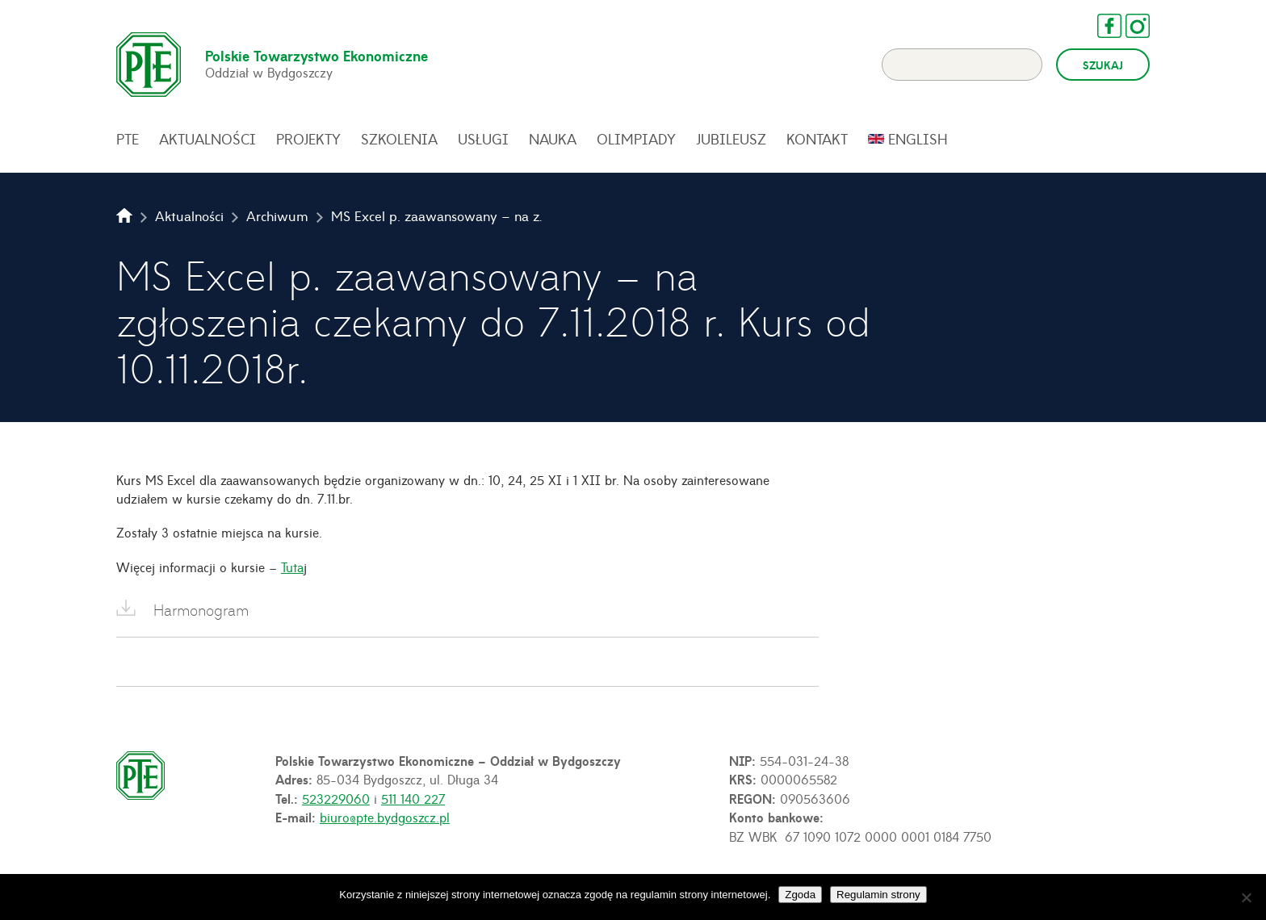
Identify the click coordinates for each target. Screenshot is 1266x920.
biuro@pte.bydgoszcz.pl (385, 817)
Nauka (552, 138)
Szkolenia (399, 138)
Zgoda (800, 895)
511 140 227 (413, 798)
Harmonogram (201, 610)
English (918, 138)
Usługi (483, 138)
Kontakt (817, 138)
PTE (127, 138)
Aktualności (207, 138)
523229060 (336, 798)
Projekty (308, 138)
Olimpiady (636, 138)
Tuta (292, 566)
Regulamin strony (878, 895)
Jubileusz (731, 138)
